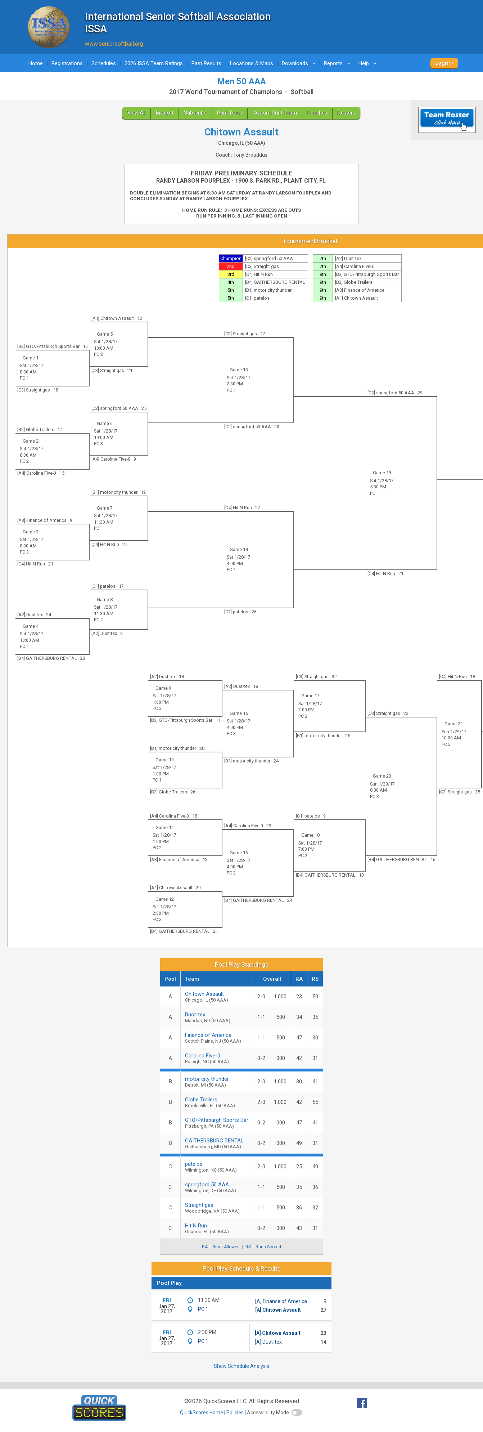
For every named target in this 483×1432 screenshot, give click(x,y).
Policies (235, 1412)
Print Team (229, 113)
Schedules (103, 63)
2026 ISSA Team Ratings (154, 63)
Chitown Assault (216, 997)
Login (442, 63)
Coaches (317, 113)
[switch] (297, 1412)
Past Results (206, 63)
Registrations (67, 63)
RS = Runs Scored (263, 1246)
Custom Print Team (275, 113)
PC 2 (98, 354)
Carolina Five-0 (216, 1058)
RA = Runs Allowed (221, 1246)
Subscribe (195, 113)
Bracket (164, 113)
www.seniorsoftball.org (114, 43)
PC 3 (98, 443)
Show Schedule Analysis (241, 1366)
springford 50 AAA (216, 1187)
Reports (338, 63)
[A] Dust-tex (268, 1342)
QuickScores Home (201, 1412)
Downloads (300, 63)
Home (35, 63)
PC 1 (231, 390)
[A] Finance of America (281, 1301)
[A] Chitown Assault (278, 1310)
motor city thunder (216, 1082)
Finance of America (216, 1038)
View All (136, 113)
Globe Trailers (216, 1102)
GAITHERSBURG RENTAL (216, 1143)
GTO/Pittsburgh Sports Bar (216, 1123)
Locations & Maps (251, 63)
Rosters (346, 113)
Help (368, 63)
